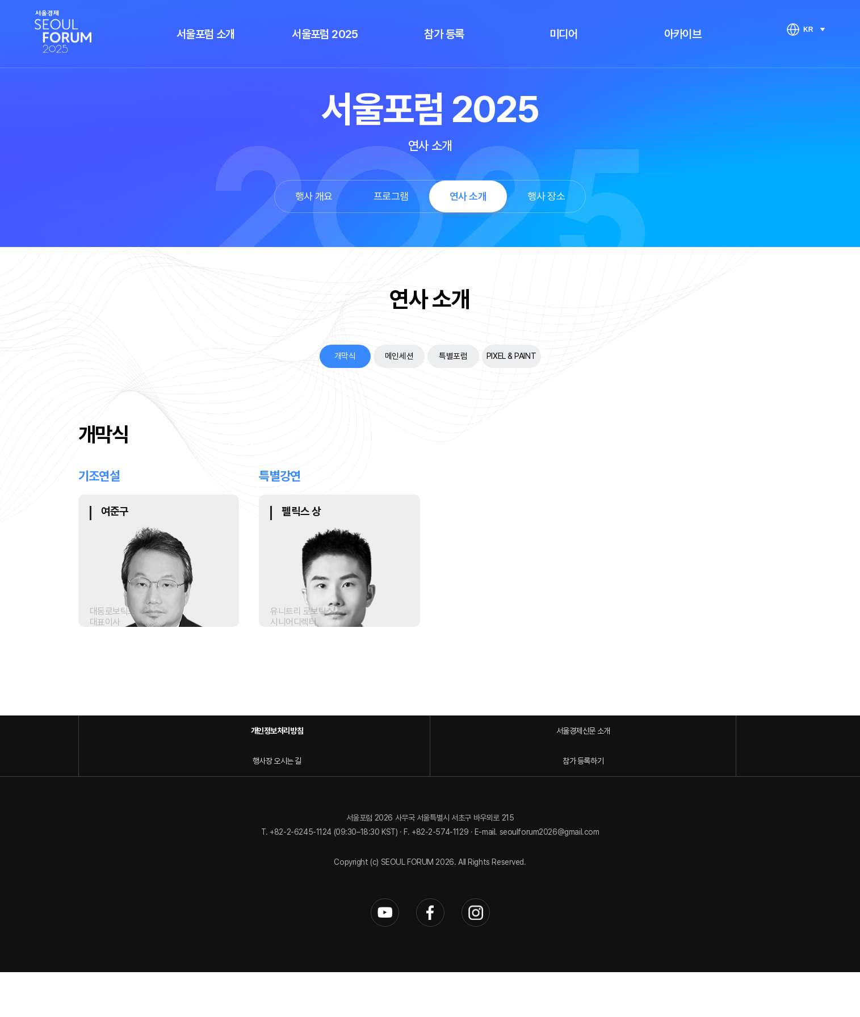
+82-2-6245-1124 (301, 877)
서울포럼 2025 (325, 34)
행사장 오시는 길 (518, 805)
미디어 (563, 34)
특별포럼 (453, 357)
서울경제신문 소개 (342, 805)
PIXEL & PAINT (536, 357)
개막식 (310, 357)
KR (808, 30)
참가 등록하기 (694, 805)
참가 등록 (444, 34)
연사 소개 (468, 196)
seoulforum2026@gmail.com (549, 877)
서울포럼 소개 (206, 34)
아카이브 (683, 34)
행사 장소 (546, 196)
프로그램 (391, 196)
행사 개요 (314, 196)
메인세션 (382, 357)
